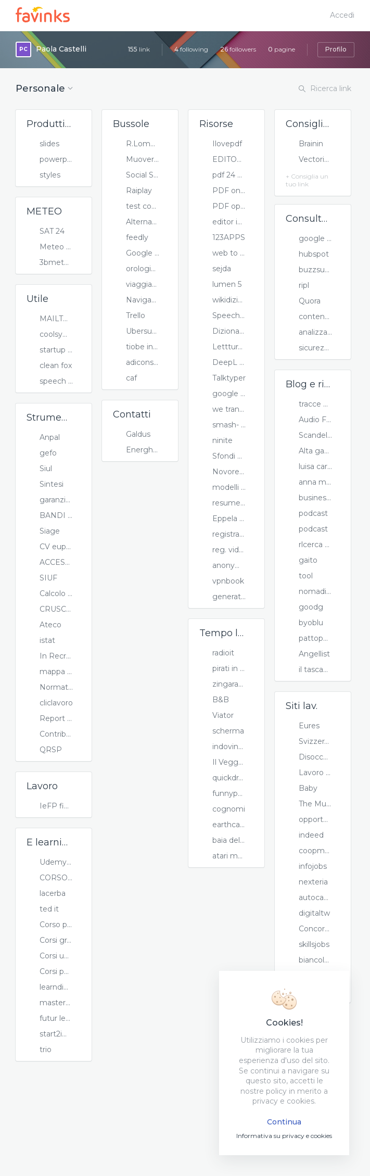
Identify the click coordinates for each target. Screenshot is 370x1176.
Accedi (342, 15)
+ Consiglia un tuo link (307, 180)
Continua (284, 1122)
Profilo (336, 49)
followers (238, 49)
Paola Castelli (61, 49)
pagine (281, 49)
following (191, 49)
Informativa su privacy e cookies (284, 1136)
